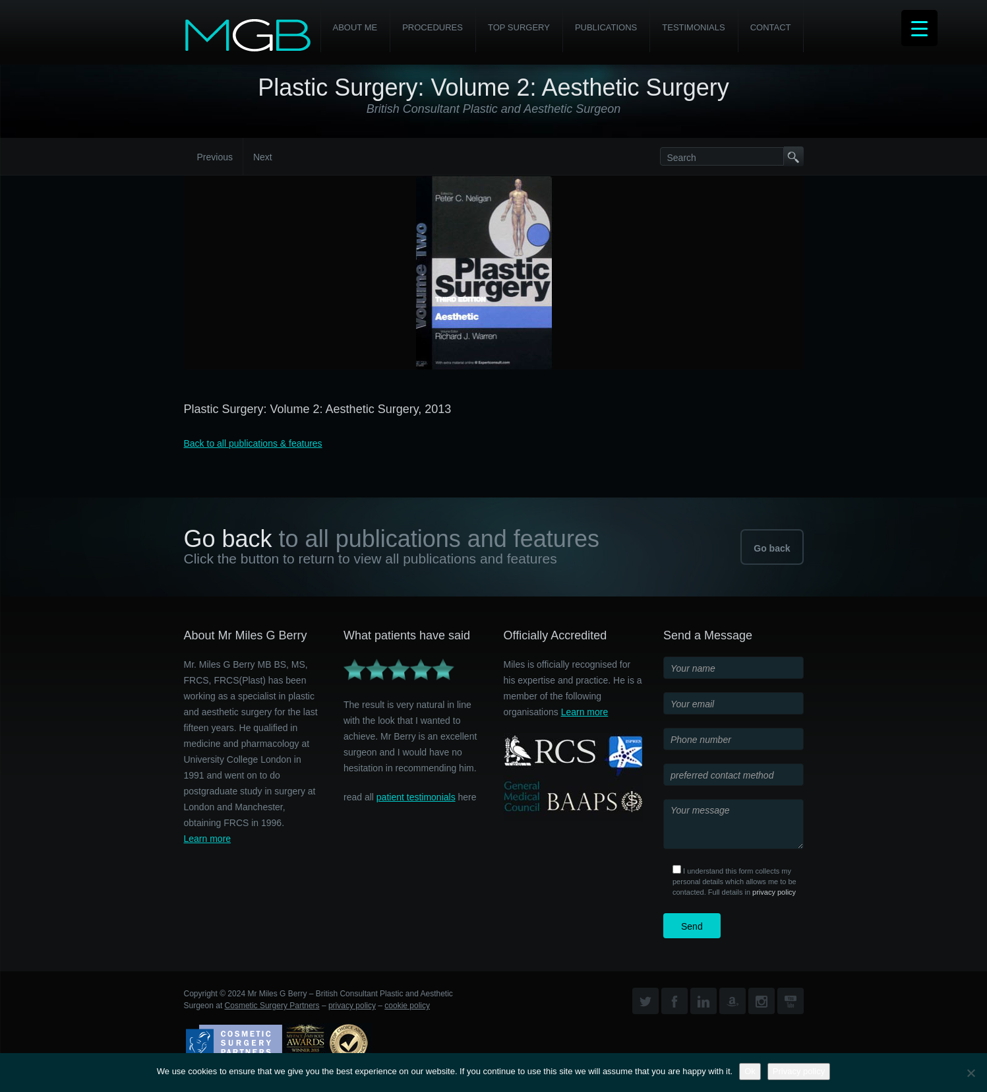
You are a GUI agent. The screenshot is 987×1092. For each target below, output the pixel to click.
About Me (355, 27)
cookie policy (407, 1005)
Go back (772, 548)
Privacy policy (799, 1071)
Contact (770, 27)
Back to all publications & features (253, 443)
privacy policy (774, 892)
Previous (215, 157)
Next (262, 157)
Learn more (207, 838)
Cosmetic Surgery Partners (272, 1005)
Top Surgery (519, 27)
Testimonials (693, 27)
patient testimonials (416, 797)
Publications (606, 27)
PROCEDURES (432, 27)
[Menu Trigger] (919, 28)
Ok (750, 1071)
